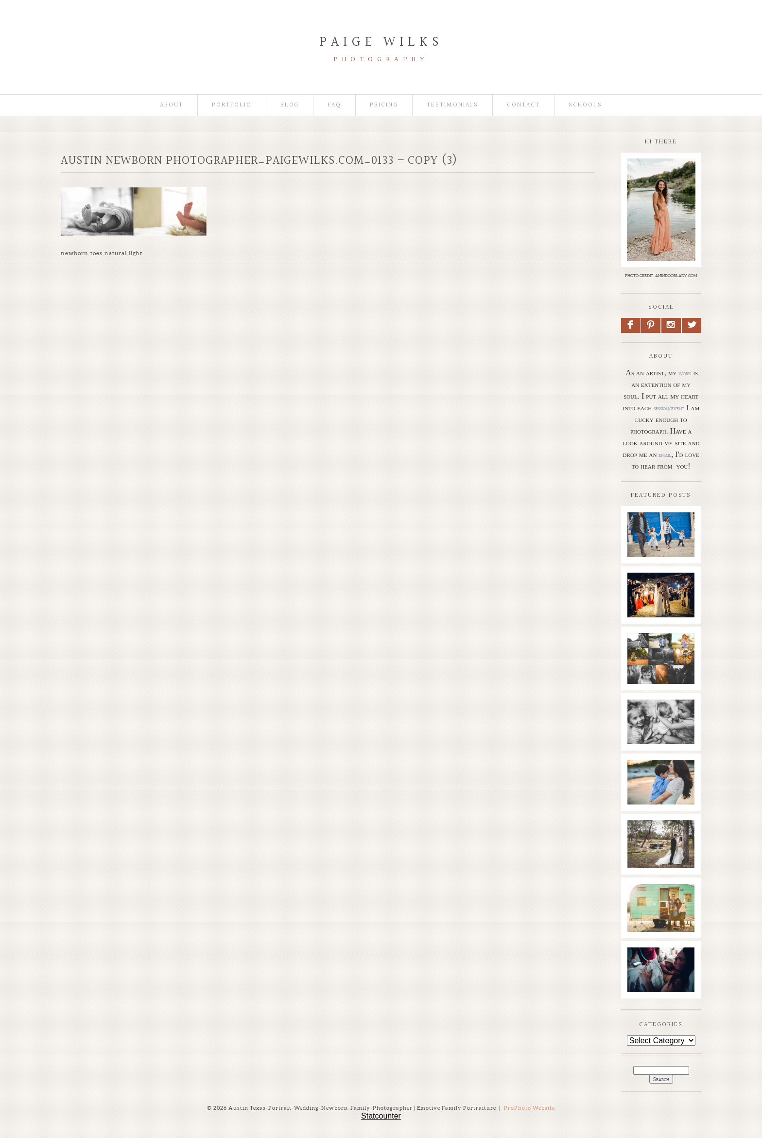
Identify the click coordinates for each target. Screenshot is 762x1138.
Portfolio (232, 105)
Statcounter (381, 1116)
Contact (523, 105)
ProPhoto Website (529, 1108)
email (664, 455)
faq (334, 105)
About (171, 105)
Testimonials (452, 105)
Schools (585, 105)
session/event (669, 408)
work (684, 373)
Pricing (384, 105)
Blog (289, 105)
